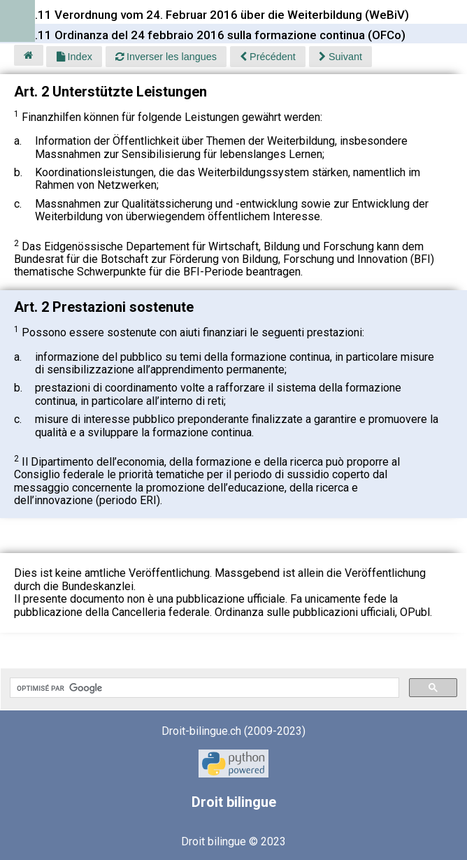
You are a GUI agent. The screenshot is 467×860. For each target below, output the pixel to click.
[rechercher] (203, 688)
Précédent (268, 56)
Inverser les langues (166, 56)
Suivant (340, 56)
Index (74, 56)
